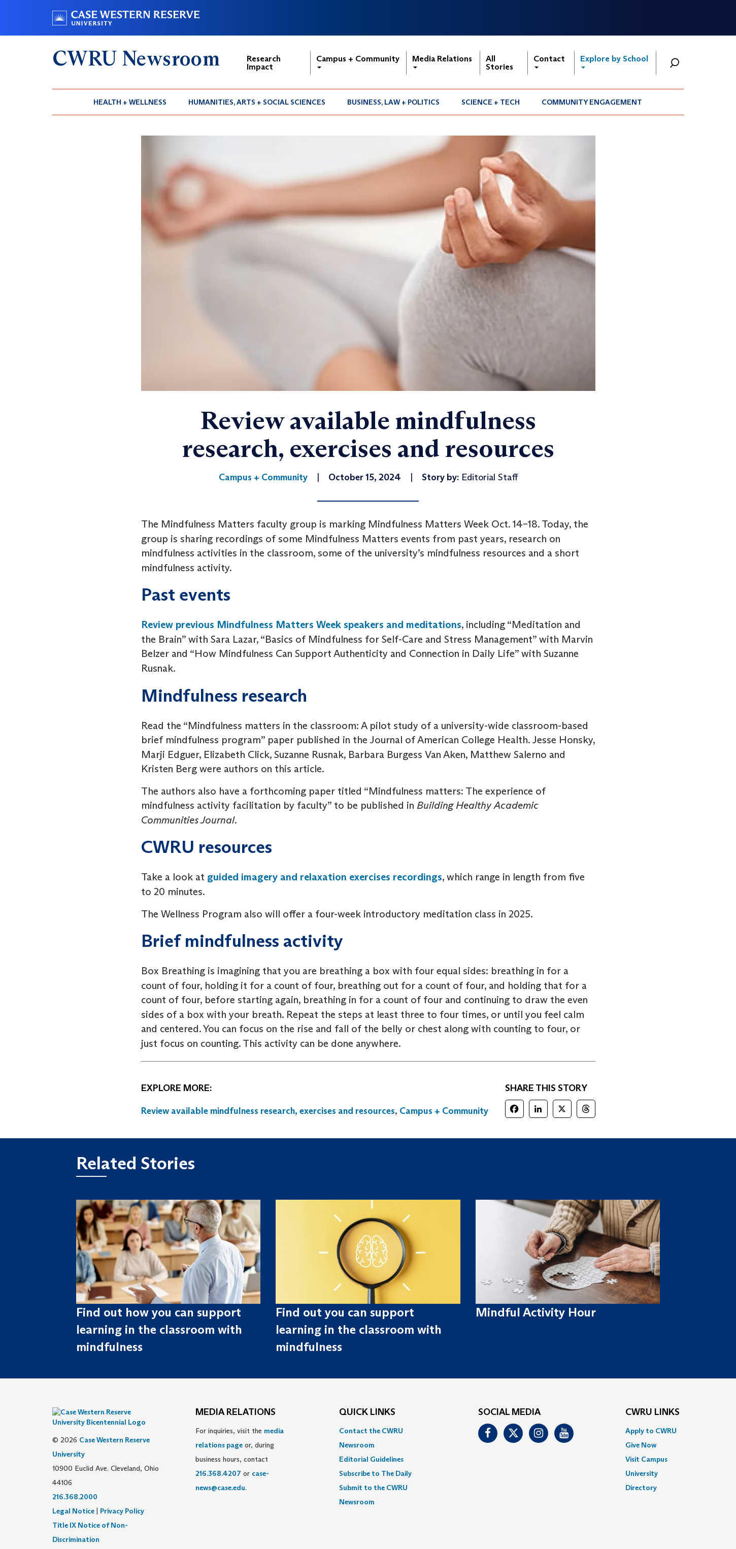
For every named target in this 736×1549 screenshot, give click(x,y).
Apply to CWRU (651, 1430)
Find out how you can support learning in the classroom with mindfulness (159, 1330)
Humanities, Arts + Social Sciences (256, 102)
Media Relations (442, 61)
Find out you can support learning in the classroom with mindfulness (359, 1330)
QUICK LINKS (367, 1412)
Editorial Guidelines (371, 1459)
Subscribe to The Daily (375, 1473)
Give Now (640, 1444)
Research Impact (264, 63)
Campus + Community (357, 61)
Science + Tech (490, 102)
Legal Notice (73, 1495)
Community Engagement (592, 102)
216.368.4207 (218, 1473)
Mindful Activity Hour (536, 1312)
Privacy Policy (122, 1495)
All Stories (499, 63)
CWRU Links (652, 1412)
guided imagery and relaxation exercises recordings (324, 877)
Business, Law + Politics (393, 102)
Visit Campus (646, 1459)
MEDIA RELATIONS (235, 1412)
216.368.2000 (74, 1481)
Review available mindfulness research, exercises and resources (268, 1110)
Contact (549, 61)
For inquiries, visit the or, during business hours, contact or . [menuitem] (239, 1459)
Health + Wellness (129, 102)
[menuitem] (130, 102)
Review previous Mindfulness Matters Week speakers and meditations (301, 624)
